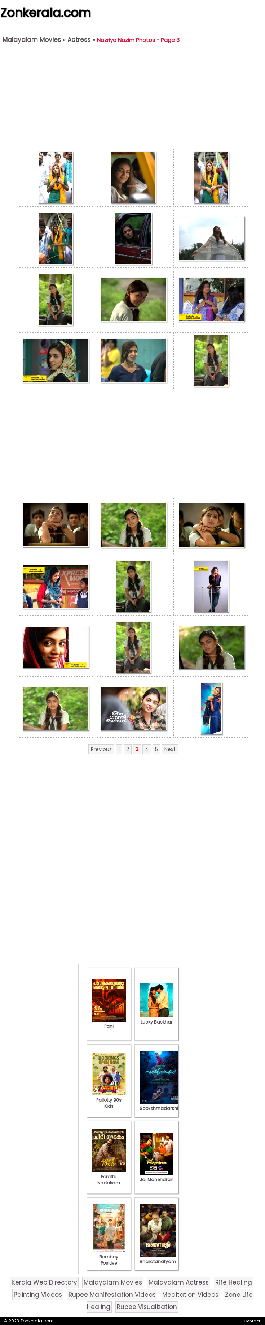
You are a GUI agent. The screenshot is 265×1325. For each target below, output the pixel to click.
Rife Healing (233, 1282)
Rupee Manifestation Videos (112, 1294)
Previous (101, 749)
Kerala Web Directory (44, 1282)
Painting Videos (38, 1294)
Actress (78, 39)
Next (170, 749)
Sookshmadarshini (161, 1105)
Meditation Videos (190, 1294)
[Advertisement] (133, 98)
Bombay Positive (109, 1257)
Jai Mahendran (156, 1176)
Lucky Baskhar (156, 1019)
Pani (109, 1023)
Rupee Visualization (147, 1307)
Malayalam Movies (32, 39)
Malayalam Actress (179, 1282)
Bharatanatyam (158, 1258)
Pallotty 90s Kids (109, 1100)
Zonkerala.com (45, 12)
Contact (252, 1321)
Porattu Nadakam (109, 1176)
